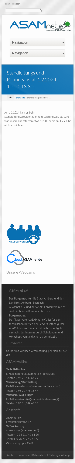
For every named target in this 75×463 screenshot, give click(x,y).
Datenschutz (39, 455)
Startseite (20, 97)
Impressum (24, 455)
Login (7, 3)
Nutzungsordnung (59, 455)
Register (16, 3)
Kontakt (11, 455)
